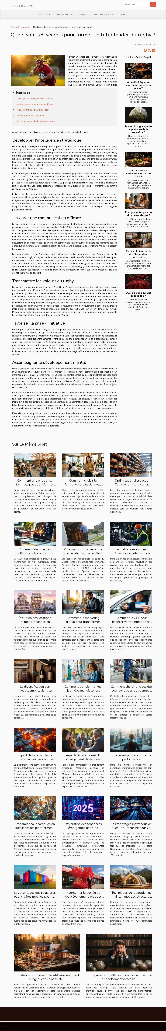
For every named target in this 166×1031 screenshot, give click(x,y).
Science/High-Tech (103, 14)
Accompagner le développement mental (36, 121)
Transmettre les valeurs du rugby (33, 109)
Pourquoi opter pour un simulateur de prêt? (138, 214)
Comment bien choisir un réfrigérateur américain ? (138, 254)
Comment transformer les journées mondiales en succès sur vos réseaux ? (83, 690)
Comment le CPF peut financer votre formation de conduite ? (131, 622)
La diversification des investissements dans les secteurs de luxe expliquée (35, 690)
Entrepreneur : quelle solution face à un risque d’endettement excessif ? (119, 977)
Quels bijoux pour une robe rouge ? (138, 294)
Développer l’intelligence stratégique (34, 98)
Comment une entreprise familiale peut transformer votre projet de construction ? (34, 484)
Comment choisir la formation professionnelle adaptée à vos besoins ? (83, 484)
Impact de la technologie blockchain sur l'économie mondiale (35, 759)
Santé (83, 14)
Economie (44, 14)
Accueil (14, 27)
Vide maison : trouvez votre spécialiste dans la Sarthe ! (83, 551)
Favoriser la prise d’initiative (30, 115)
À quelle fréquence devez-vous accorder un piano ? (138, 85)
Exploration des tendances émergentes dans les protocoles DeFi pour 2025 (83, 828)
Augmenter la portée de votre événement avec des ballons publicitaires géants (83, 896)
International (65, 14)
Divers (123, 14)
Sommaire (22, 92)
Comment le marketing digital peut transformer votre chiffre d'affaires (83, 622)
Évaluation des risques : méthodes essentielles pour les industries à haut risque (131, 553)
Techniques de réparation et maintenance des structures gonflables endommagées (131, 896)
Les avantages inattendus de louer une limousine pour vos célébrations (131, 828)
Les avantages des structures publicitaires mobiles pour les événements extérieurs (35, 896)
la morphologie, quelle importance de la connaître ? (138, 129)
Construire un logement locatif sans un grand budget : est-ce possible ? (47, 977)
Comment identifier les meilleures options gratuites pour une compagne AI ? (35, 553)
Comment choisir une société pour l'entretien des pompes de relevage (131, 690)
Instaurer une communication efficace (35, 104)
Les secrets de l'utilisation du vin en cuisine (138, 173)
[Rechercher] (136, 4)
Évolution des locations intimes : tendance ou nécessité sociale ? (34, 622)
